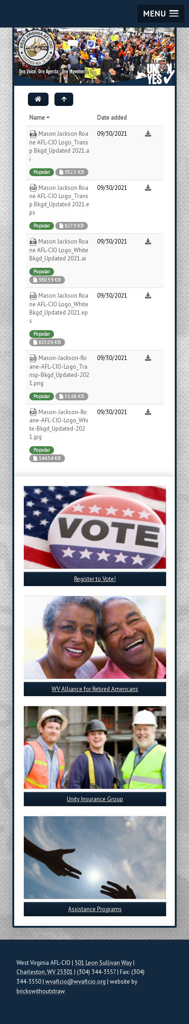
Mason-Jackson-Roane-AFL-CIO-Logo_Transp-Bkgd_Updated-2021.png (59, 370)
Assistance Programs (95, 909)
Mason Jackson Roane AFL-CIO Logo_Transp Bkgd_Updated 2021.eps (59, 200)
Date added (112, 118)
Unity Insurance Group (95, 799)
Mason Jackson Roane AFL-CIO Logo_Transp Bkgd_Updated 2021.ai (59, 146)
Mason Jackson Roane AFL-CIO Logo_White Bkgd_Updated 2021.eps (58, 308)
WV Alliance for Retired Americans (95, 689)
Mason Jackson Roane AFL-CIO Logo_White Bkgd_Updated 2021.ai (58, 250)
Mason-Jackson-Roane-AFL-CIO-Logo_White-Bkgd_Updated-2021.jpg (58, 424)
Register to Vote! (95, 579)
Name (40, 118)
